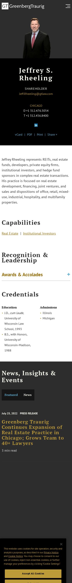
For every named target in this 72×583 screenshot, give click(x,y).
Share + (52, 134)
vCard (18, 134)
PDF (29, 134)
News (27, 395)
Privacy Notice (51, 556)
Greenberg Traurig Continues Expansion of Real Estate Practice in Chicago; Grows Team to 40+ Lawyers (33, 434)
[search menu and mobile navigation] (68, 6)
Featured (11, 395)
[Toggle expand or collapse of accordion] (68, 275)
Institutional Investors (39, 234)
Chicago (36, 105)
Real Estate (10, 234)
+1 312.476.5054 (37, 110)
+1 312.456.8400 (37, 115)
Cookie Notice (15, 560)
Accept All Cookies (33, 577)
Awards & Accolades (22, 275)
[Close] (61, 548)
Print (40, 134)
